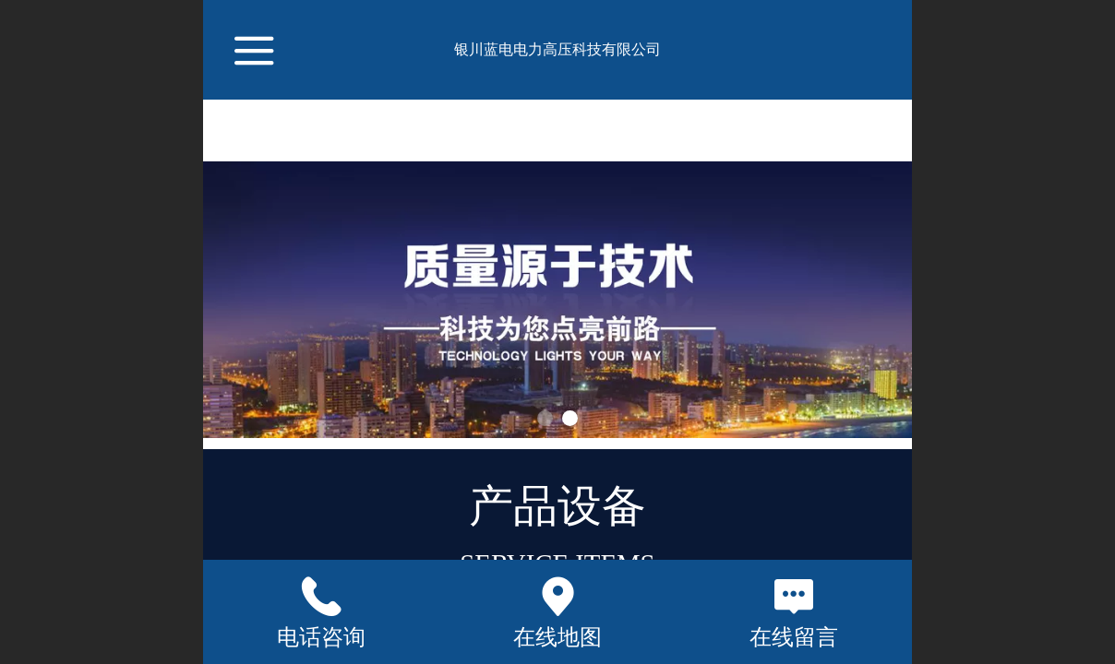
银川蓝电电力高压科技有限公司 (557, 49)
